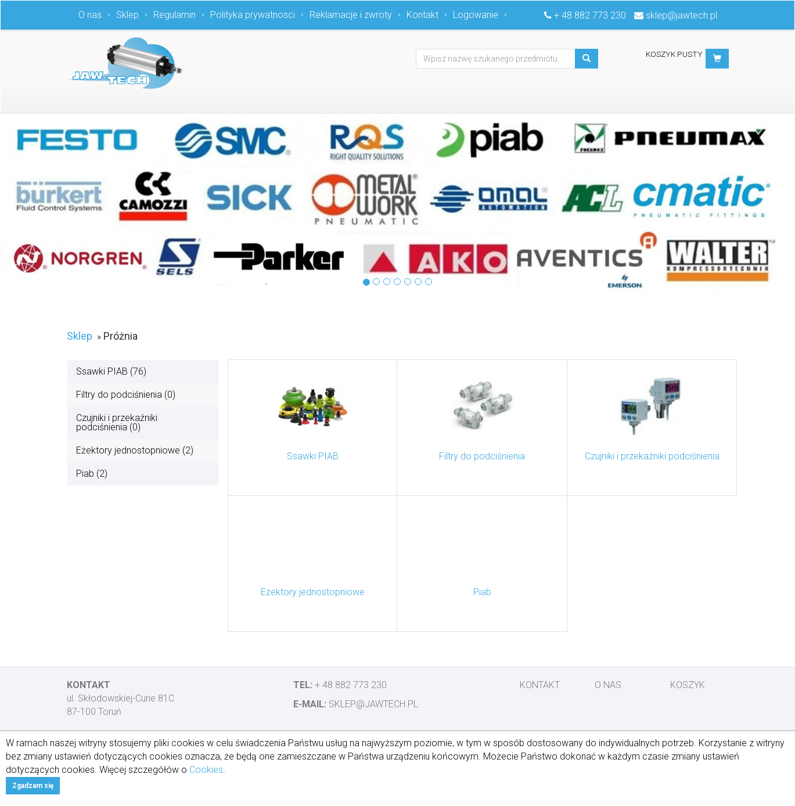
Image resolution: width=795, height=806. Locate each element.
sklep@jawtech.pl (681, 15)
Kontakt (422, 14)
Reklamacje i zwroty (351, 14)
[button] (717, 59)
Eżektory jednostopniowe (313, 592)
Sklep (127, 14)
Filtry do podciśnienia (482, 456)
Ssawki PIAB (313, 456)
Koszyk (687, 684)
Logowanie (475, 14)
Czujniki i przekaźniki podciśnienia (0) (116, 422)
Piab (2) (91, 473)
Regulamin (174, 14)
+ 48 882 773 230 (590, 15)
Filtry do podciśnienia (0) (125, 394)
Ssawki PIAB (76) (111, 371)
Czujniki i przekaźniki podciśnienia (652, 456)
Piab (482, 592)
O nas (90, 14)
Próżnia (120, 336)
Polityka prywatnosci (252, 14)
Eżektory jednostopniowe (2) (134, 450)
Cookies (206, 769)
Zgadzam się (32, 786)
